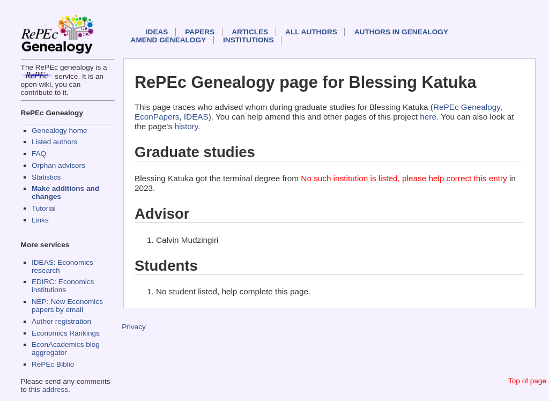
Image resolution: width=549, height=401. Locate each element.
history (186, 126)
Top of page (527, 381)
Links (40, 220)
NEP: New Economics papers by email (67, 306)
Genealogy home (59, 131)
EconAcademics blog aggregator (66, 348)
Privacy (134, 327)
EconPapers (157, 116)
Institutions (248, 40)
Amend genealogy (168, 40)
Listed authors (54, 142)
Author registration (61, 321)
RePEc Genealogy (466, 107)
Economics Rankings (66, 333)
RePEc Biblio (53, 364)
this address (48, 389)
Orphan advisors (58, 165)
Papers (199, 32)
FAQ (39, 154)
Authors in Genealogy (401, 32)
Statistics (46, 177)
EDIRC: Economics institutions (63, 286)
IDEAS (157, 32)
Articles (250, 32)
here (428, 116)
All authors (311, 32)
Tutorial (44, 208)
